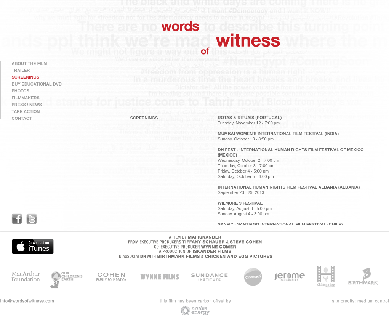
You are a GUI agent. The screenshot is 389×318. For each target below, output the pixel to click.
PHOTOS (20, 91)
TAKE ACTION (26, 111)
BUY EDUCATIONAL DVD (37, 84)
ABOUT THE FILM (29, 63)
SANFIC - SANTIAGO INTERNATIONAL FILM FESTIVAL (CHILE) (280, 224)
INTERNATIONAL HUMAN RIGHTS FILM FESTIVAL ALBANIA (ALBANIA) (289, 187)
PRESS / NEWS (27, 104)
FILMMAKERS (26, 97)
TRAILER (21, 70)
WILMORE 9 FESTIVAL (240, 203)
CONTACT (22, 118)
